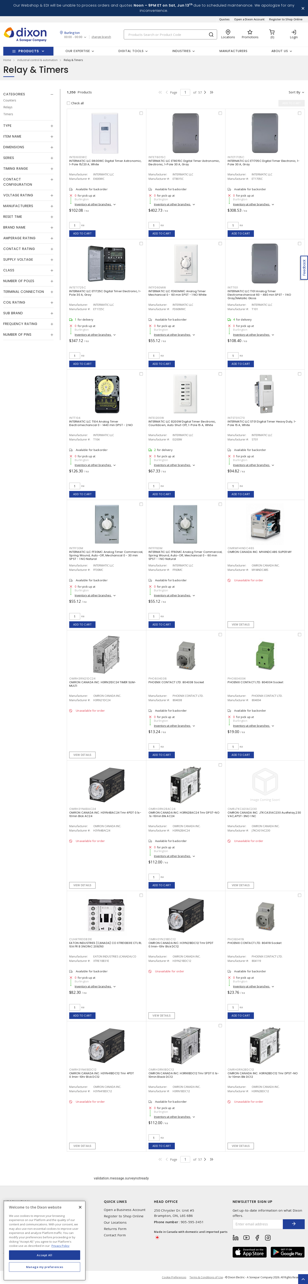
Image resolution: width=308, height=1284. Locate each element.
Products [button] (28, 51)
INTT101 (233, 287)
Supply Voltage (18, 259)
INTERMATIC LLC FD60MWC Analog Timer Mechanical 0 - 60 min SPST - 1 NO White (178, 293)
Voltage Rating (18, 195)
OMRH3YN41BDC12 (83, 1069)
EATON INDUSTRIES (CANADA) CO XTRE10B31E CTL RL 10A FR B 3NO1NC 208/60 (105, 944)
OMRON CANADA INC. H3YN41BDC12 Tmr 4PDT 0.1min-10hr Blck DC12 (101, 1075)
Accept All (44, 1255)
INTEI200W (156, 418)
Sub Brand (13, 313)
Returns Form (115, 1229)
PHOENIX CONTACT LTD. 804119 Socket (254, 943)
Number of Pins (17, 334)
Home (7, 60)
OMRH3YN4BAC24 (82, 809)
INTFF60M (156, 548)
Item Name (12, 136)
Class (8, 270)
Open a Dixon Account (249, 19)
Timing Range (15, 168)
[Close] (80, 1207)
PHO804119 (236, 939)
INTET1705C (236, 157)
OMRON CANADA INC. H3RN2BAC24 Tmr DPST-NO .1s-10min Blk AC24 (184, 814)
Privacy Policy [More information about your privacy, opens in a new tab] (60, 1246)
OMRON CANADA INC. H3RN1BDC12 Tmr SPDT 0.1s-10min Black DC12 (184, 1075)
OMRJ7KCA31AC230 (242, 809)
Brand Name (14, 227)
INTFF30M (76, 548)
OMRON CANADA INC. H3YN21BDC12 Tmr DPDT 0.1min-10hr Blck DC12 (181, 944)
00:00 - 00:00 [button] (73, 37)
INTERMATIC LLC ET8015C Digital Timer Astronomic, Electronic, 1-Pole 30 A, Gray (184, 162)
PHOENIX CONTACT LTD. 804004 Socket (255, 682)
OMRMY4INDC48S (241, 548)
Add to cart (82, 233)
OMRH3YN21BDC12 (162, 939)
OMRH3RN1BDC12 (161, 1069)
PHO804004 (237, 678)
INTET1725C (77, 287)
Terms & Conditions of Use (206, 1277)
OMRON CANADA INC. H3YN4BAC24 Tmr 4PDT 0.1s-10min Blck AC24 (105, 814)
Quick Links (115, 1201)
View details (241, 624)
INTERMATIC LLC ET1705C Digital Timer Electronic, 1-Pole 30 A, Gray (263, 162)
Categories (14, 94)
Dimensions (13, 147)
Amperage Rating (19, 238)
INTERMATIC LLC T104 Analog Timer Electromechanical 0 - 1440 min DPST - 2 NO (101, 423)
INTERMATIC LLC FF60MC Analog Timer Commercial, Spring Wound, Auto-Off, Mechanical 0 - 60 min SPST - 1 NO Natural (186, 555)
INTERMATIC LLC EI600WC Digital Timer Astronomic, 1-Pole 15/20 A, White (105, 162)
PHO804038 (158, 678)
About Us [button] (279, 51)
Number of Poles (18, 281)
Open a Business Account (125, 1210)
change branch (101, 37)
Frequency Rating (20, 323)
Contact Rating (19, 248)
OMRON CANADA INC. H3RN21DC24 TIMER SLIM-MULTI (102, 684)
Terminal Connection (23, 291)
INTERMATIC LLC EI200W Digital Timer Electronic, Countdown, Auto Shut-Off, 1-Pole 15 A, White (182, 423)
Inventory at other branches (93, 204)
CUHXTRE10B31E (80, 939)
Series (8, 157)
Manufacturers (233, 51)
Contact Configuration (17, 182)
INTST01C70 (236, 418)
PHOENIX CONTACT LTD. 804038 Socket (176, 682)
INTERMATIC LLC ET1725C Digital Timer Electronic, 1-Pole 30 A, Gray (105, 293)
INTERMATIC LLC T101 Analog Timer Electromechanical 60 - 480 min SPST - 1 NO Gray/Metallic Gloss (259, 294)
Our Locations (115, 1222)
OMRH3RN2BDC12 (241, 1069)
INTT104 (74, 418)
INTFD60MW (157, 287)
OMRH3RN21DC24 (82, 678)
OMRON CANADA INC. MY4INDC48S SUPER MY (260, 552)
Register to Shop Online (286, 19)
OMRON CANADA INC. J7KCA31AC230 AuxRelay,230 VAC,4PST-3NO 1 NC (264, 814)
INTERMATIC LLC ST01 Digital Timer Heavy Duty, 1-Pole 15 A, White (262, 423)
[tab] (28, 94)
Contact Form (115, 1235)
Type (7, 125)
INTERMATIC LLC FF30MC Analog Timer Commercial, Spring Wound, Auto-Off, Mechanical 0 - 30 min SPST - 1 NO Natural (106, 555)
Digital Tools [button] (131, 51)
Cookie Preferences (174, 1277)
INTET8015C (157, 157)
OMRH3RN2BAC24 (162, 809)
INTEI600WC (78, 157)
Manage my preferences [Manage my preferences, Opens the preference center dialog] (44, 1267)
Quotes (224, 19)
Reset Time (12, 216)
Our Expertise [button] (77, 51)
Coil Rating (14, 302)
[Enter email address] (258, 1224)
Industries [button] (181, 51)
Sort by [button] (294, 92)
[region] (45, 1241)
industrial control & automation (37, 60)
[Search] (170, 34)
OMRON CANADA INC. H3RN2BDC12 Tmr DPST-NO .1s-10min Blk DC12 (263, 1075)
